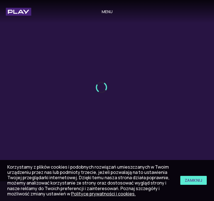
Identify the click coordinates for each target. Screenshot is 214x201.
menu (107, 11)
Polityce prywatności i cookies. (103, 194)
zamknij (194, 180)
